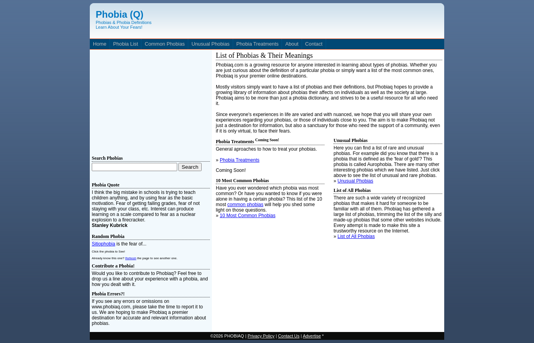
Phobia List (125, 44)
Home (99, 44)
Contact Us (288, 336)
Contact (314, 44)
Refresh (130, 258)
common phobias (245, 204)
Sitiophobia (103, 244)
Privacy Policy (261, 336)
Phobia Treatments (257, 44)
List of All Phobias (356, 236)
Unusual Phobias (210, 44)
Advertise (312, 336)
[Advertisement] (151, 101)
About (291, 44)
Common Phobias (165, 44)
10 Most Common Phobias (247, 215)
